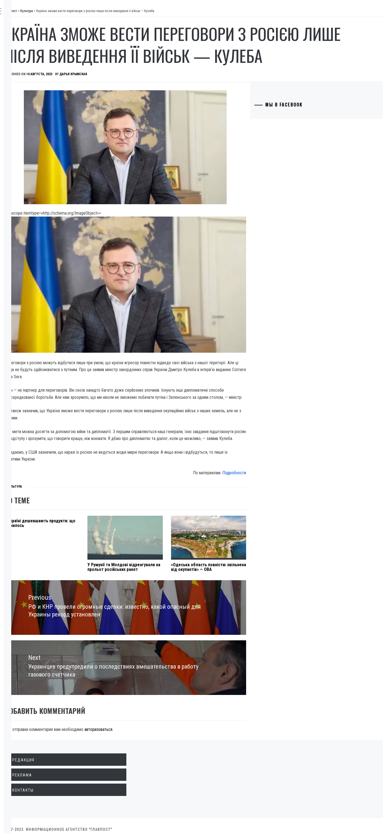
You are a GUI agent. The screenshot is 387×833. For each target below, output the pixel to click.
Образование (34, 90)
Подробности (263, 470)
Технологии (33, 102)
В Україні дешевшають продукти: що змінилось (109, 521)
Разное (28, 139)
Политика (31, 42)
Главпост (47, 14)
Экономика (33, 54)
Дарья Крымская (155, 96)
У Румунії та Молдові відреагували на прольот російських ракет (176, 567)
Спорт (27, 151)
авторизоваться (181, 721)
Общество (31, 66)
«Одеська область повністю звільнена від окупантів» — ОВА (245, 567)
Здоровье (31, 127)
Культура (30, 114)
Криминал (31, 78)
